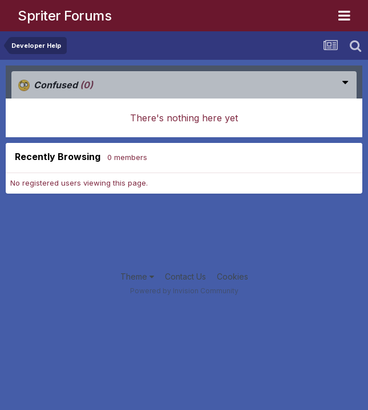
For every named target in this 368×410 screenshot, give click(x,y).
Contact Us (185, 276)
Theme (137, 276)
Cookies (232, 276)
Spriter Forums (64, 15)
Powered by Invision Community (184, 290)
